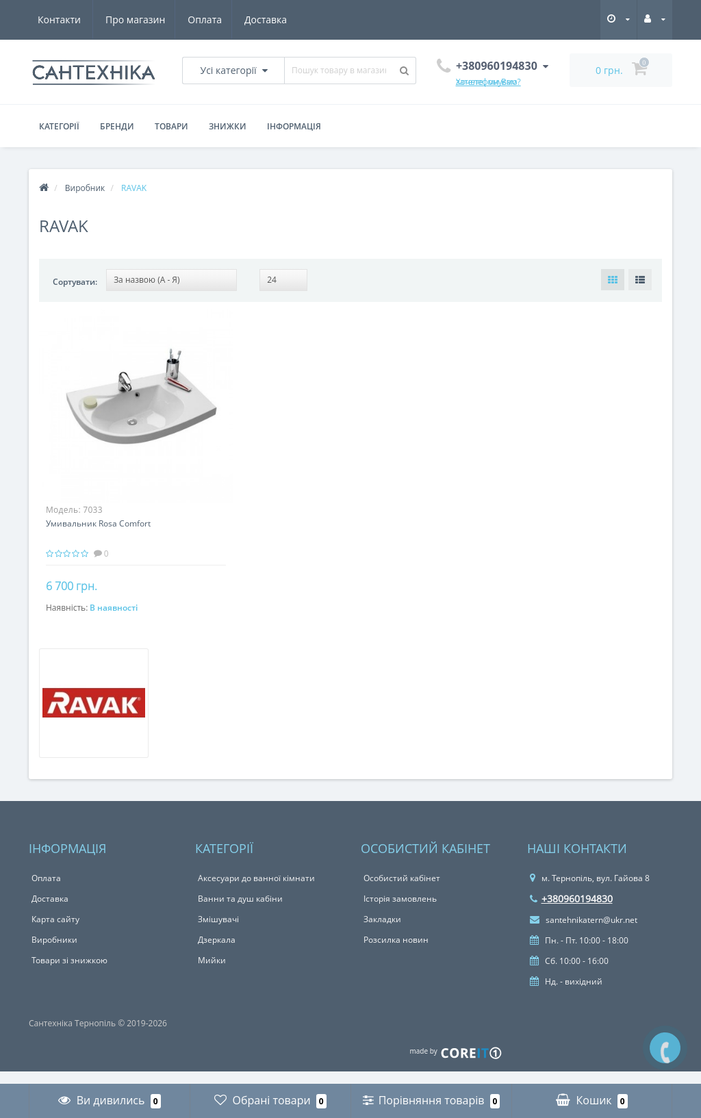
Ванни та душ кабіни (240, 911)
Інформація (294, 126)
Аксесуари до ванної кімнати (256, 891)
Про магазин (67, 19)
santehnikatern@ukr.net (583, 933)
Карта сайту (55, 932)
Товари (171, 126)
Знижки (227, 126)
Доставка (202, 19)
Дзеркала (216, 952)
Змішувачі (218, 932)
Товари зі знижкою (69, 973)
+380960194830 (571, 911)
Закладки (382, 932)
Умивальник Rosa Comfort (98, 523)
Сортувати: (75, 282)
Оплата (139, 19)
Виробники (54, 952)
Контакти (269, 19)
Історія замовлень (400, 911)
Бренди (117, 126)
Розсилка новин (396, 952)
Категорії (59, 126)
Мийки (212, 973)
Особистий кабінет (402, 891)
